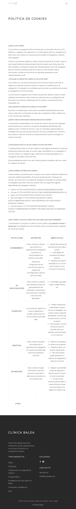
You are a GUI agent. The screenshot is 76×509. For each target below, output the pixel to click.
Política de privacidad (26, 501)
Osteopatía (12, 466)
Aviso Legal (54, 501)
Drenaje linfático (14, 477)
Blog (9, 491)
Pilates (10, 462)
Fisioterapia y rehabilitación (17, 487)
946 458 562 (43, 473)
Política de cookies (41, 501)
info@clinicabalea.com (47, 476)
